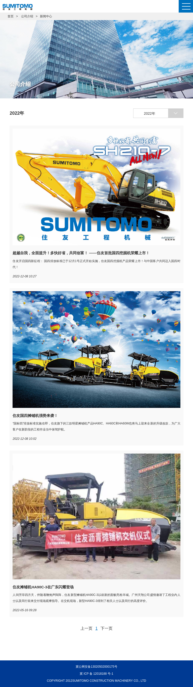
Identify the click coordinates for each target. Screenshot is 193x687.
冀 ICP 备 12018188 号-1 (96, 673)
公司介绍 (27, 16)
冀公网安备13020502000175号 (96, 666)
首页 (11, 16)
